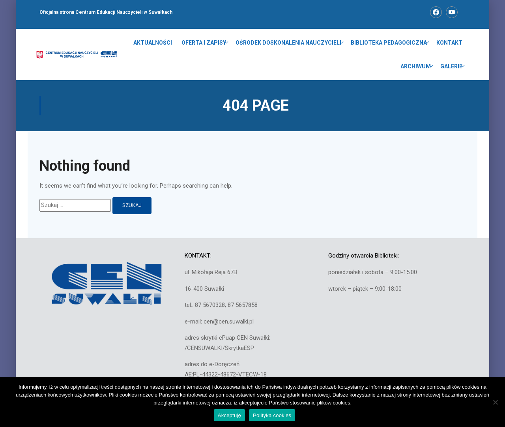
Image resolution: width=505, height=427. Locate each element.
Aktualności (152, 43)
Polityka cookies (272, 415)
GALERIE (451, 66)
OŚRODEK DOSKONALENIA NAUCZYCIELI (288, 43)
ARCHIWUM (415, 66)
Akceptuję (229, 415)
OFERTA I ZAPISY (203, 43)
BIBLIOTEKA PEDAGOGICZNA (389, 43)
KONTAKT (449, 43)
